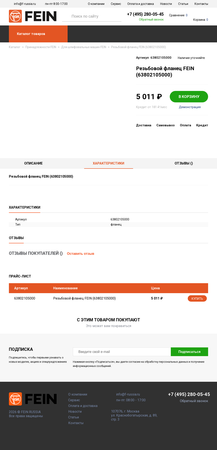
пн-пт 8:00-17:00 (56, 3)
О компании (96, 4)
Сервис (116, 4)
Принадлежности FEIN (40, 47)
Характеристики (108, 163)
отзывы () (184, 163)
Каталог (14, 47)
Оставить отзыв (80, 253)
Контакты (201, 4)
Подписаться (189, 352)
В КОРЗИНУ (189, 96)
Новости (166, 4)
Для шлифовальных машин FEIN (83, 47)
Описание (33, 163)
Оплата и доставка (140, 4)
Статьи (183, 4)
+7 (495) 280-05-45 (145, 14)
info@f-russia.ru (25, 3)
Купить (197, 298)
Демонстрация (190, 107)
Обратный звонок (151, 19)
